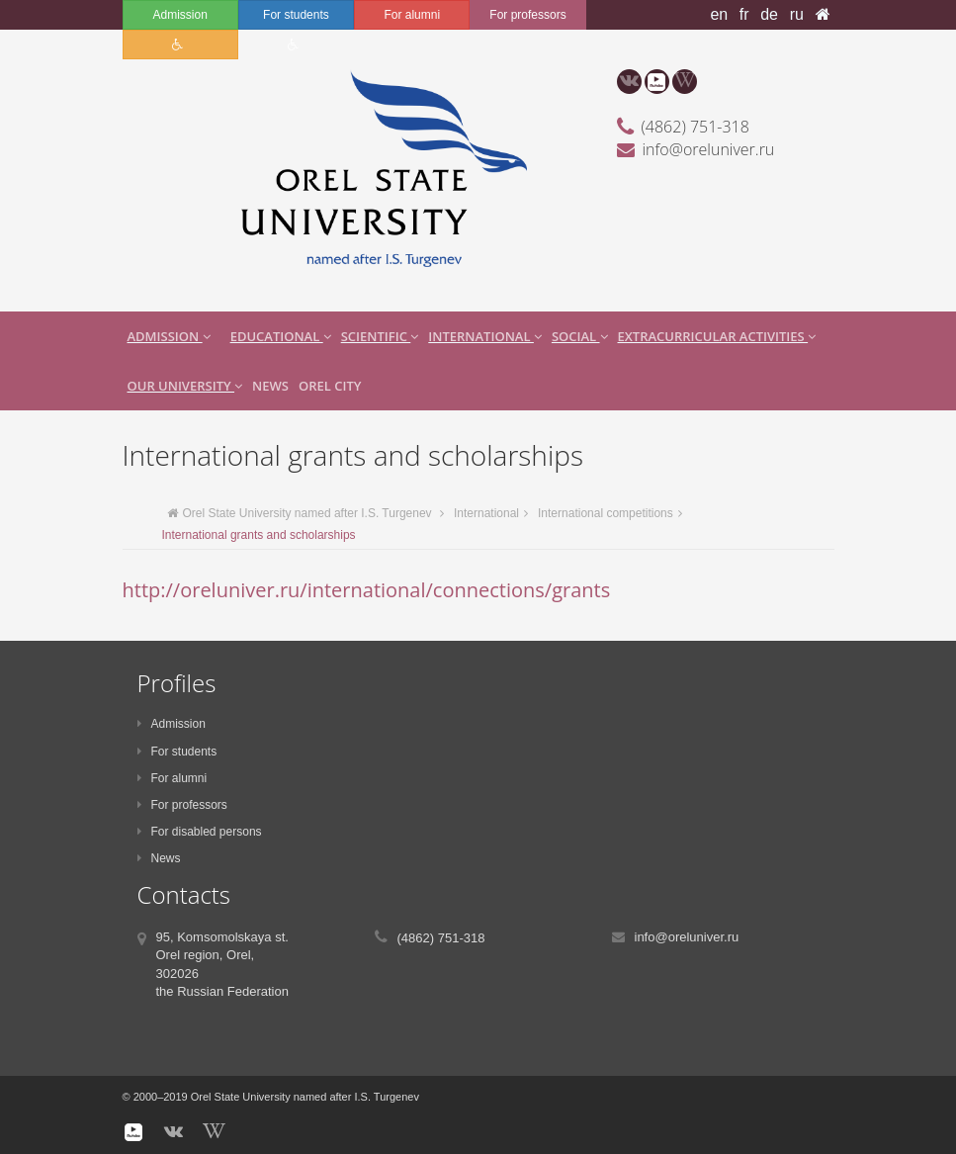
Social (580, 336)
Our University (185, 386)
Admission (179, 15)
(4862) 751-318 (695, 126)
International (485, 336)
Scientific (380, 336)
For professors (527, 15)
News (270, 386)
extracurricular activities (717, 336)
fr (744, 14)
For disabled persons (199, 832)
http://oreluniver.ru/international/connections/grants (367, 590)
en (719, 14)
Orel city (330, 386)
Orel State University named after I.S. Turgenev (299, 513)
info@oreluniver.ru (709, 149)
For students (296, 15)
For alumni (412, 15)
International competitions (605, 513)
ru (797, 14)
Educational (280, 336)
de (769, 14)
